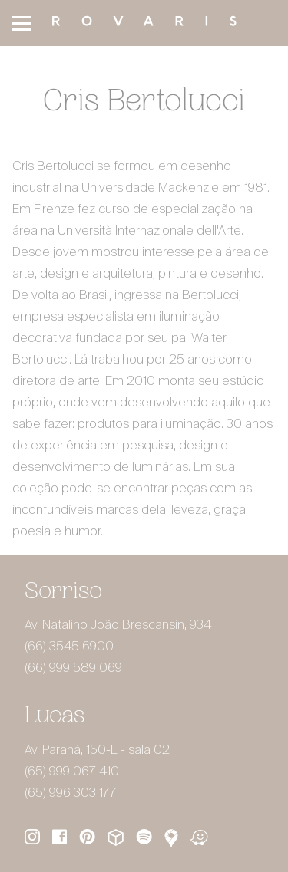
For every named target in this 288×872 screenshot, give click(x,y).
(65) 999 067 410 (72, 772)
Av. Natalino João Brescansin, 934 (118, 626)
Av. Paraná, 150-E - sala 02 (97, 751)
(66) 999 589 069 (73, 669)
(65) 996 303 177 (71, 794)
